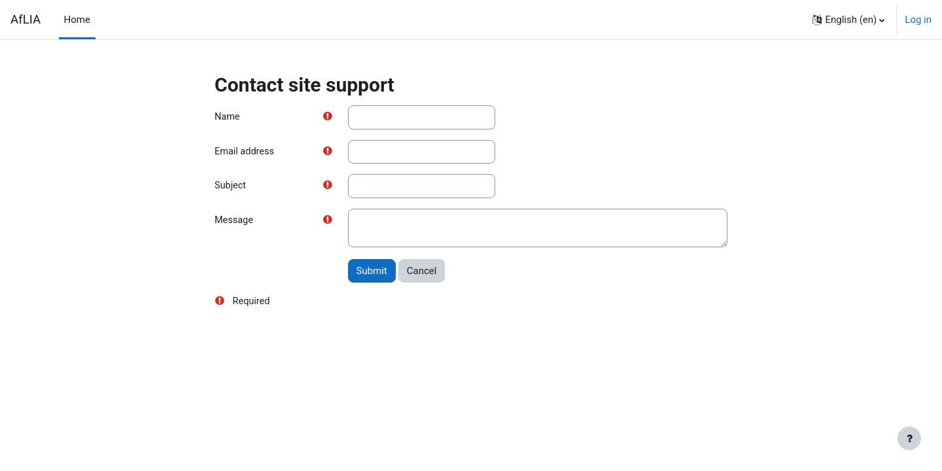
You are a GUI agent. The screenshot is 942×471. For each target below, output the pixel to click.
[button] (848, 19)
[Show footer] (909, 438)
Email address (245, 152)
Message (234, 222)
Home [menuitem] (77, 20)
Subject (231, 187)
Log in (918, 20)
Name (228, 117)
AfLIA (25, 19)
